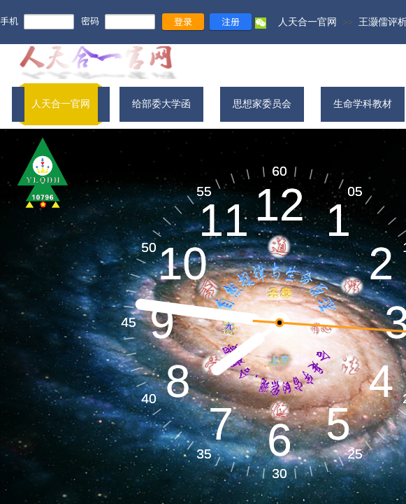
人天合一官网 (307, 21)
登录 (183, 21)
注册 (231, 21)
